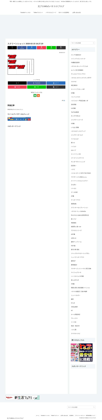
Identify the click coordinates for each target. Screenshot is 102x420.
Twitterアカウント (55, 415)
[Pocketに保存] (41, 47)
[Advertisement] (51, 26)
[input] (83, 43)
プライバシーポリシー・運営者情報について (85, 415)
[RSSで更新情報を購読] (38, 95)
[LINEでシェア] (51, 47)
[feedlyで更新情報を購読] (34, 95)
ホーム (37, 415)
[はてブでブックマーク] (31, 47)
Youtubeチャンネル (45, 415)
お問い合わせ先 (64, 415)
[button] (61, 47)
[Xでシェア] (12, 47)
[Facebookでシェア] (22, 47)
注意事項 (71, 415)
